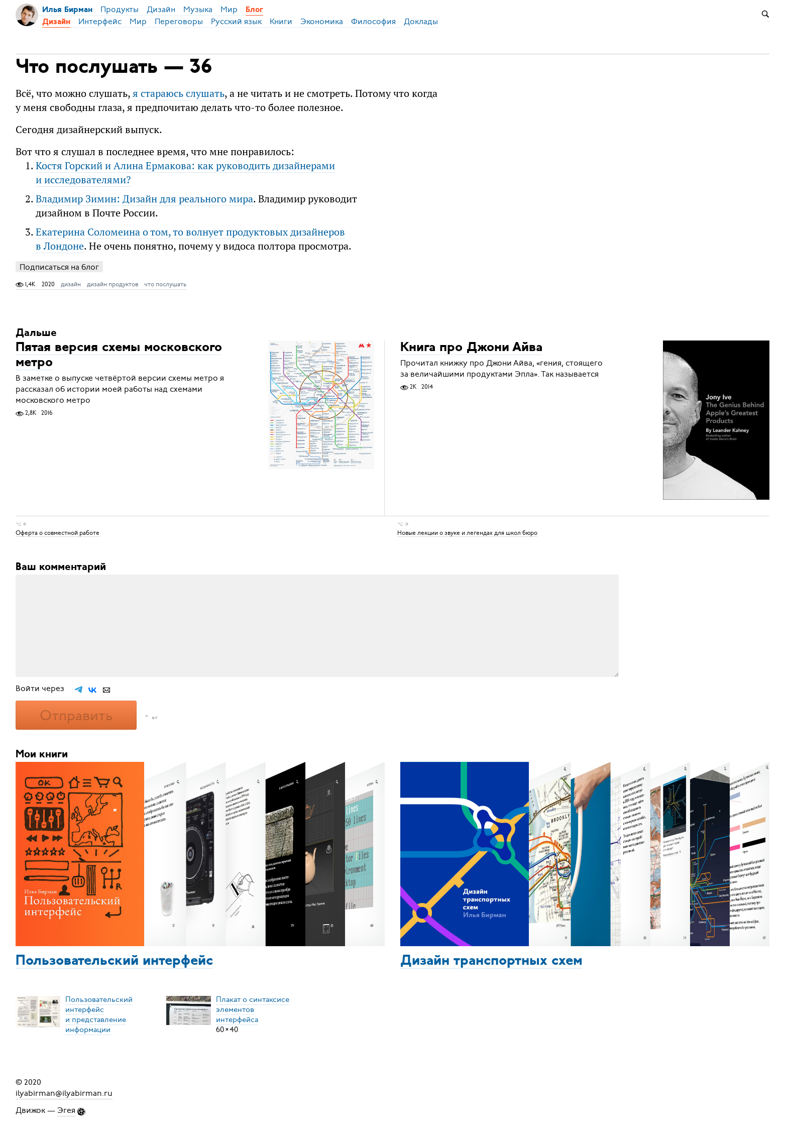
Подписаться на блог (59, 267)
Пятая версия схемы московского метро (119, 355)
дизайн (71, 284)
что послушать (165, 284)
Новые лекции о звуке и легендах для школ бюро (467, 532)
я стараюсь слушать (179, 93)
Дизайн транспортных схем (491, 961)
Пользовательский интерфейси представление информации (99, 1014)
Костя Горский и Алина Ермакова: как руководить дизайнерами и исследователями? (185, 172)
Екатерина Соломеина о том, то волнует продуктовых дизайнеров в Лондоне (190, 239)
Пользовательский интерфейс (114, 961)
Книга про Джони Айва (471, 348)
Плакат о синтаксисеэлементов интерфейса (252, 1009)
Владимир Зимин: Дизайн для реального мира (144, 198)
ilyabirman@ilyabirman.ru (64, 1093)
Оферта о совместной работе (57, 532)
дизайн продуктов (112, 284)
